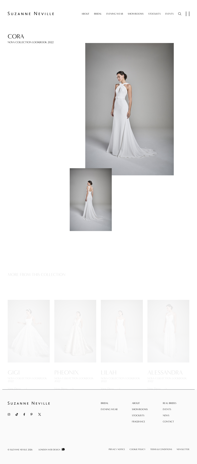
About (85, 13)
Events (169, 13)
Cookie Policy (138, 449)
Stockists (154, 13)
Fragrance (138, 421)
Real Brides (169, 403)
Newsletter (183, 449)
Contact (168, 421)
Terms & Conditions (161, 449)
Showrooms (136, 13)
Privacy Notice (117, 449)
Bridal (98, 13)
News (166, 415)
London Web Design (49, 449)
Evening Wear (114, 13)
